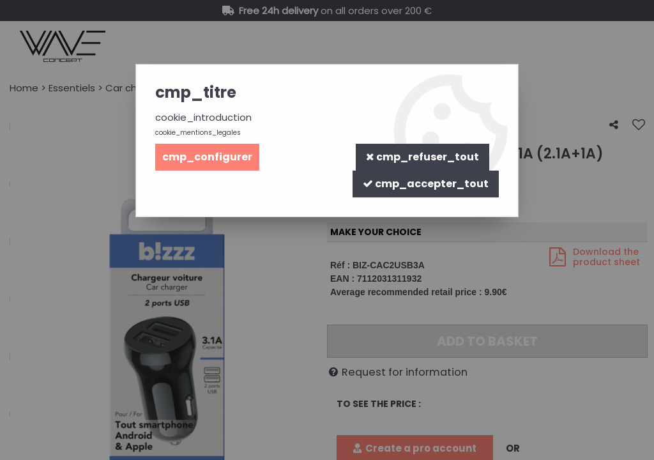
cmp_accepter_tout (426, 183)
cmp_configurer (207, 157)
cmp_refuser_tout (422, 157)
